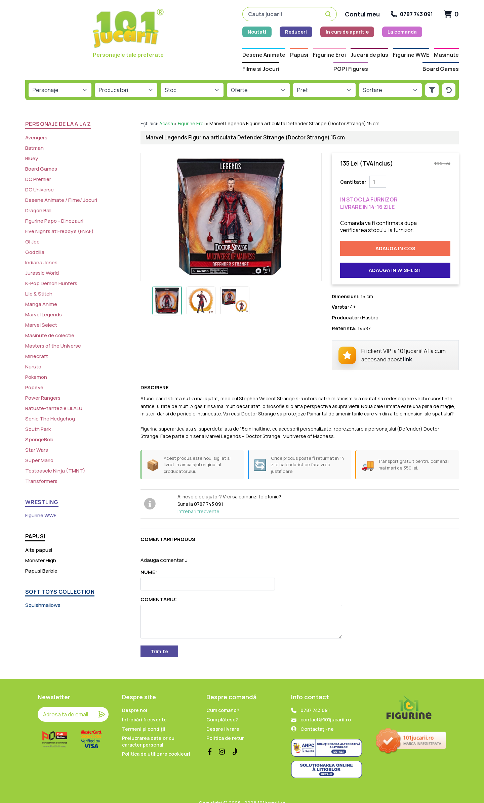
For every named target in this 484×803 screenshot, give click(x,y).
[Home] (68, 35)
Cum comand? (222, 699)
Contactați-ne (317, 717)
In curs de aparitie (226, 33)
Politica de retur (225, 726)
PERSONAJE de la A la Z (58, 112)
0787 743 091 (315, 699)
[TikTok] (234, 740)
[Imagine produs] (231, 205)
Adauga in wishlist (395, 258)
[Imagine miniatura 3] (235, 289)
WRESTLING (41, 490)
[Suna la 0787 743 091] (412, 15)
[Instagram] (221, 740)
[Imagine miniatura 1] (167, 289)
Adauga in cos (395, 236)
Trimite (159, 640)
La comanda (281, 33)
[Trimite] (102, 703)
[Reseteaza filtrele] (448, 78)
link (407, 348)
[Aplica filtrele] (432, 78)
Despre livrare (222, 717)
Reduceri (176, 33)
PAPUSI (35, 525)
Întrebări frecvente (144, 708)
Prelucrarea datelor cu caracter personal (148, 730)
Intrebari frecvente (198, 500)
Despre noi (134, 699)
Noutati (136, 33)
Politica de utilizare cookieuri (156, 742)
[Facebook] (209, 740)
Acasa (166, 112)
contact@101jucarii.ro (325, 708)
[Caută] (329, 15)
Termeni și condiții (143, 717)
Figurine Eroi (191, 112)
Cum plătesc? (222, 708)
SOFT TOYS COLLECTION (59, 580)
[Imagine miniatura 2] (201, 289)
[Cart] (451, 15)
